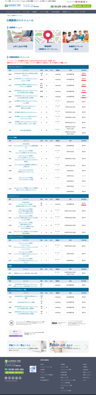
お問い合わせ (86, 377)
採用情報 (42, 377)
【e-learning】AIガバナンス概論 (26, 302)
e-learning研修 (55, 11)
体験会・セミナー (87, 372)
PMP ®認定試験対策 (25, 130)
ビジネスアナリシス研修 (66, 385)
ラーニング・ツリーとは (13, 11)
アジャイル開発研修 (65, 382)
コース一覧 (26, 11)
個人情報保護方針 (44, 380)
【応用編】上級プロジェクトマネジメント (25, 112)
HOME (8, 15)
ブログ (84, 380)
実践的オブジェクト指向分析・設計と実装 (25, 273)
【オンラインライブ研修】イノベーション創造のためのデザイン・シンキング (26, 260)
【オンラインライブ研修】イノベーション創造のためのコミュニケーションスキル (26, 253)
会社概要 (42, 369)
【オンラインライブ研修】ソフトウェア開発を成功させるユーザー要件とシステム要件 (26, 217)
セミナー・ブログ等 (79, 11)
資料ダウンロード (87, 374)
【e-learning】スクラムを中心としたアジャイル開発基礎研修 (26, 145)
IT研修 (62, 388)
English (84, 364)
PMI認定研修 (64, 372)
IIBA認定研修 (64, 374)
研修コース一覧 (64, 377)
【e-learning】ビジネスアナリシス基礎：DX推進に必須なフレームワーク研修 (26, 204)
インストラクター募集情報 (46, 374)
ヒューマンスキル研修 (66, 390)
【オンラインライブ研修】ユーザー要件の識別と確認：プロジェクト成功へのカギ (26, 211)
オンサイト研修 (44, 11)
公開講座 (34, 11)
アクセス (42, 372)
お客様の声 (85, 369)
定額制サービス (66, 11)
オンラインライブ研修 (66, 369)
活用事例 (85, 367)
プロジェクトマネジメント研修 (68, 380)
